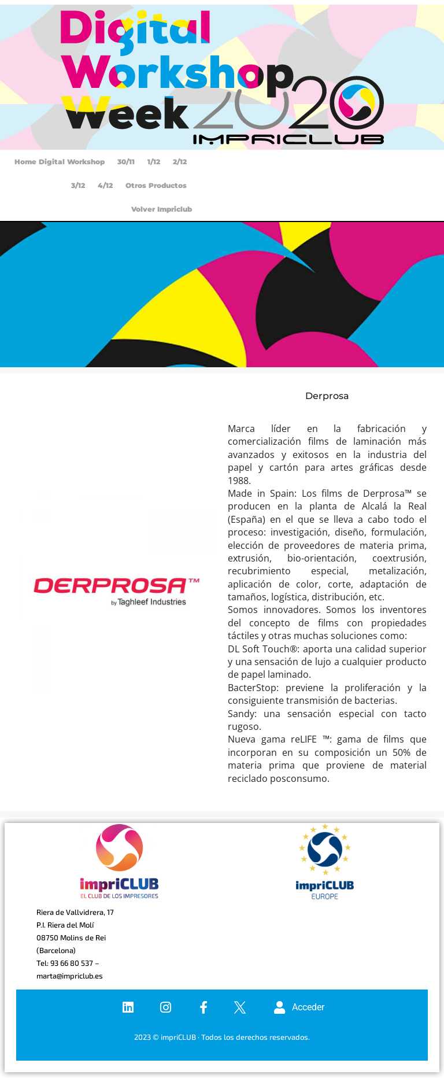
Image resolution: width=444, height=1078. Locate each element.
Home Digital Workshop (59, 161)
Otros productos (156, 185)
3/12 (78, 185)
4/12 (105, 185)
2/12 (180, 161)
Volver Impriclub (161, 209)
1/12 (153, 161)
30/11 (126, 161)
